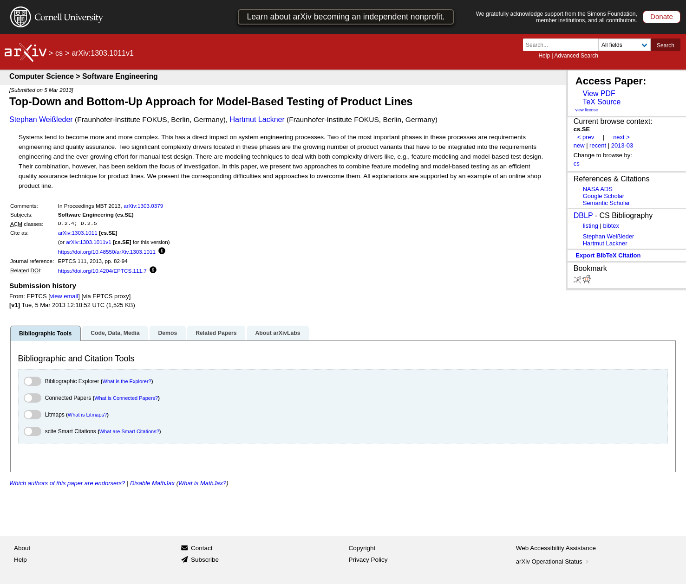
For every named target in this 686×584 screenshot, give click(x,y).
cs (59, 53)
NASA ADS (598, 189)
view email (64, 296)
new (579, 145)
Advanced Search (576, 55)
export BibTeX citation (607, 255)
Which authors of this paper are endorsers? (67, 483)
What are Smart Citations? (129, 431)
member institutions (560, 20)
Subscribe (205, 559)
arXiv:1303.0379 (143, 206)
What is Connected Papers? (126, 398)
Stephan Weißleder (41, 119)
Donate (661, 16)
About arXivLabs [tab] (277, 333)
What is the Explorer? (127, 381)
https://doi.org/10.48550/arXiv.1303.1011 (107, 252)
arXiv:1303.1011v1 (88, 242)
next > (621, 137)
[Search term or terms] (563, 45)
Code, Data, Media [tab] (115, 333)
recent (597, 145)
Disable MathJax (152, 483)
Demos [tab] (167, 333)
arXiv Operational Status (553, 561)
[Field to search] (624, 45)
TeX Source (601, 102)
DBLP (583, 215)
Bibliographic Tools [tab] (45, 333)
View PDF (598, 93)
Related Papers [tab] (216, 333)
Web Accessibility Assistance (556, 548)
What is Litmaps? (87, 414)
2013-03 (622, 145)
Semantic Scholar (606, 202)
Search (665, 45)
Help (544, 55)
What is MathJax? (202, 483)
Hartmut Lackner (257, 119)
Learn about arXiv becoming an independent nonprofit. (345, 16)
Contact (202, 548)
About (22, 548)
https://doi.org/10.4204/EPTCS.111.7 (102, 271)
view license (586, 110)
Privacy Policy (368, 559)
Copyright (362, 548)
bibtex (611, 225)
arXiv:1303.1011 (78, 233)
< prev (585, 137)
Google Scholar (603, 196)
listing (590, 225)
